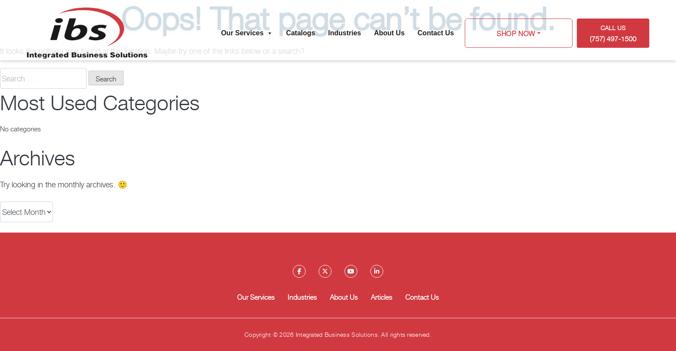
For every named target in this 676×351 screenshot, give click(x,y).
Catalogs (300, 33)
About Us (389, 33)
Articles (381, 297)
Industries (344, 33)
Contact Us (436, 33)
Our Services (247, 33)
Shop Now (516, 33)
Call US (613, 33)
